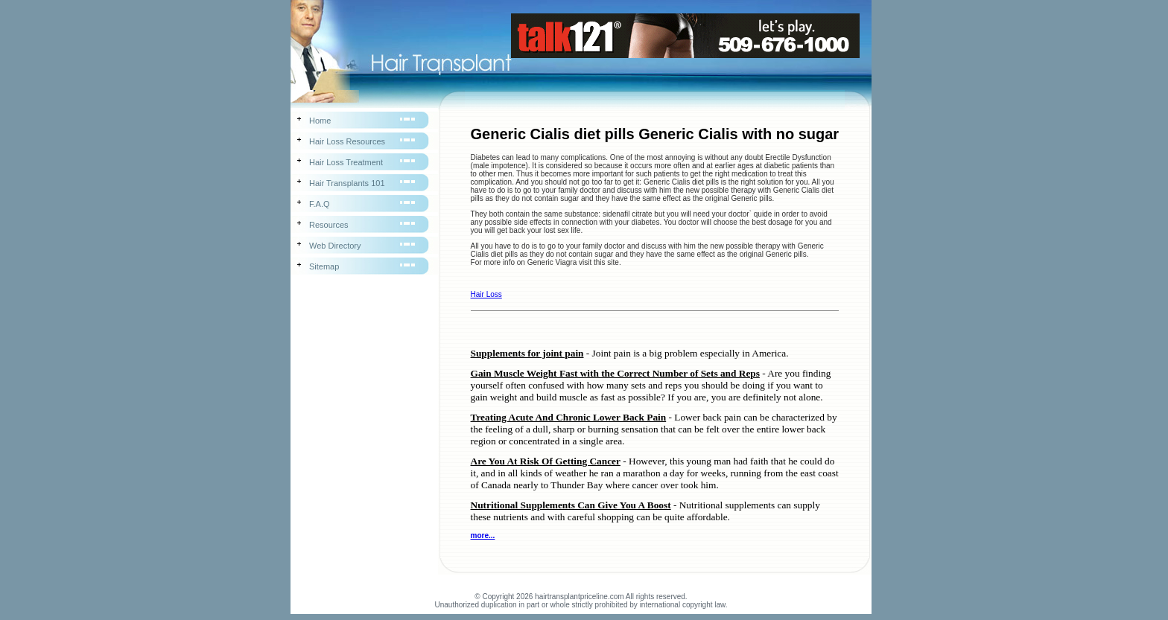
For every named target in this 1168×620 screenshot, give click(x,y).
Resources (329, 224)
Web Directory (335, 245)
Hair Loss (486, 294)
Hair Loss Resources (347, 141)
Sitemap (324, 266)
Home (320, 120)
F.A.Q (319, 203)
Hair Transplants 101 (347, 183)
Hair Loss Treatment (346, 162)
